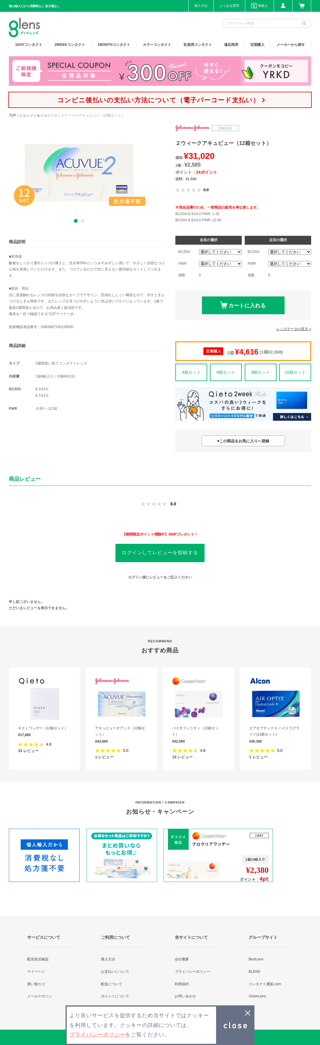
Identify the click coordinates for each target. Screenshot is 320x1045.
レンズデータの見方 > (293, 329)
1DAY (28, 45)
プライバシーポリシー (192, 972)
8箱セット (260, 372)
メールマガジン (39, 996)
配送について (111, 984)
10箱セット (295, 372)
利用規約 (182, 984)
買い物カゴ (36, 984)
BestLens (256, 959)
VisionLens (257, 996)
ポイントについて (115, 996)
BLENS (254, 972)
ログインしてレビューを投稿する (160, 552)
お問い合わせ (185, 996)
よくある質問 (229, 5)
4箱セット (191, 372)
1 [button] (76, 221)
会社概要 (182, 959)
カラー (157, 45)
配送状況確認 (37, 959)
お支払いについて (115, 972)
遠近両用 (231, 45)
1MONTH (113, 45)
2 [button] (82, 221)
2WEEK (70, 45)
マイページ (36, 972)
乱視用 (198, 45)
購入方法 (201, 5)
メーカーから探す (291, 45)
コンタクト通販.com (265, 984)
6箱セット (225, 372)
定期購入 (257, 45)
